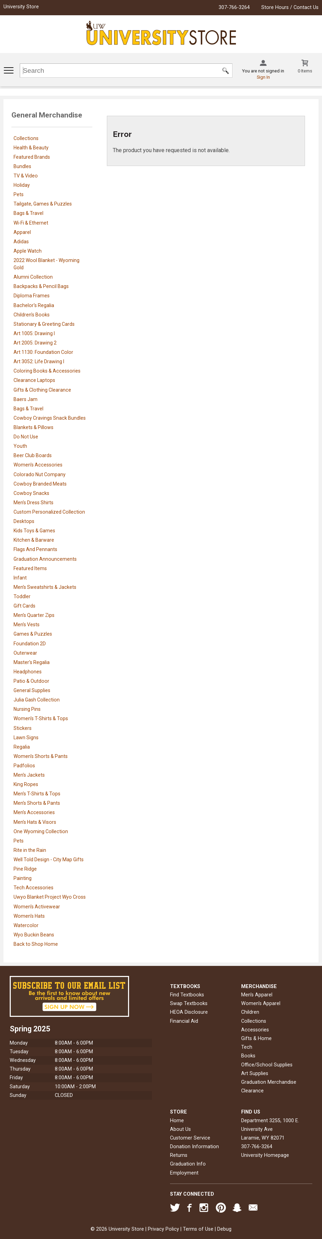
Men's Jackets (29, 775)
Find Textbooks (187, 995)
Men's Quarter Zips (34, 615)
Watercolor (26, 925)
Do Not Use (26, 436)
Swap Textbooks (188, 1003)
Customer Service (190, 1138)
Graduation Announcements (45, 559)
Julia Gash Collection (37, 700)
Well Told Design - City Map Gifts (49, 859)
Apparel (22, 232)
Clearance (252, 1091)
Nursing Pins (27, 709)
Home (177, 1121)
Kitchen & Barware (34, 540)
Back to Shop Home (36, 944)
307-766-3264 (234, 7)
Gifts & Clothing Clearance (42, 390)
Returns (178, 1155)
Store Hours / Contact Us (290, 7)
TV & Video (26, 175)
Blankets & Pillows (33, 427)
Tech (246, 1047)
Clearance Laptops (34, 380)
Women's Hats (29, 916)
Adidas (21, 241)
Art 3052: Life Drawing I (39, 361)
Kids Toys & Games (34, 530)
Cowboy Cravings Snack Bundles (50, 418)
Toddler (22, 596)
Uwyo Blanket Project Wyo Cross (50, 897)
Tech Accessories (33, 887)
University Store (21, 7)
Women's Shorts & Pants (41, 756)
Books (248, 1056)
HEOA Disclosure (189, 1012)
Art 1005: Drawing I (34, 333)
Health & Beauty (31, 147)
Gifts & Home (256, 1038)
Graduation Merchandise (268, 1082)
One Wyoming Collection (41, 831)
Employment (184, 1173)
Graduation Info (188, 1164)
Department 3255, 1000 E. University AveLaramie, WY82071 (270, 1129)
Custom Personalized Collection (49, 512)
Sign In (263, 77)
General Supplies (32, 690)
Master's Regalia (32, 662)
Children (250, 1012)
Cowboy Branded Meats (40, 484)
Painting (23, 878)
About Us (180, 1129)
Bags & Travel (28, 213)
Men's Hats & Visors (35, 822)
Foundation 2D (30, 643)
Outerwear (25, 653)
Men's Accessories (34, 812)
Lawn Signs (26, 737)
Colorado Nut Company (40, 474)
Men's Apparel (256, 995)
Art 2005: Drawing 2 (35, 343)
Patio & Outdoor (31, 681)
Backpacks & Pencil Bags (41, 286)
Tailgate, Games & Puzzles (43, 204)
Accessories (255, 1030)
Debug (224, 1229)
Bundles (22, 166)
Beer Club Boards (33, 455)
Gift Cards (24, 606)
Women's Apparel (260, 1003)
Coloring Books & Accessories (47, 371)
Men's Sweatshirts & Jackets (45, 587)
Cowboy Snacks (31, 493)
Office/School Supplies (267, 1065)
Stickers (23, 728)
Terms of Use (198, 1229)
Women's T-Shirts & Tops (41, 718)
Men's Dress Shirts (33, 502)
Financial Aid (184, 1021)
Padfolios (24, 765)
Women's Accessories (38, 465)
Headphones (28, 671)
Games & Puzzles (33, 634)
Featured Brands (32, 157)
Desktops (24, 521)
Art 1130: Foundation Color (43, 352)
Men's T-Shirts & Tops (37, 793)
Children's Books (32, 314)
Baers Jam (25, 399)
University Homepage (265, 1155)
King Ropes (26, 784)
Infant (20, 578)
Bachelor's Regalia (34, 305)
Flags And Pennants (35, 549)
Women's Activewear (37, 906)
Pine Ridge (25, 869)
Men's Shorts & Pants (37, 803)
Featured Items (30, 568)
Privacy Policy (163, 1229)
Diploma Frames (32, 295)
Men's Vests (27, 624)
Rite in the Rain (30, 850)
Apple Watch (28, 251)
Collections (26, 138)
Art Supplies (254, 1073)
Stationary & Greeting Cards (44, 324)
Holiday (22, 185)
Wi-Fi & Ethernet (31, 223)
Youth (20, 446)
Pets (19, 194)
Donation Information (194, 1147)
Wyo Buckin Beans (34, 934)
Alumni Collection (33, 277)
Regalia (22, 747)
